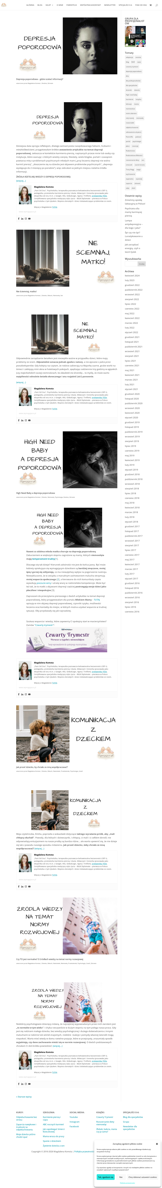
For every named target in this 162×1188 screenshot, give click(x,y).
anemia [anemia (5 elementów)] (138, 57)
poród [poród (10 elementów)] (128, 141)
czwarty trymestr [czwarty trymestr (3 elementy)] (132, 67)
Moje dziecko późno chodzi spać (25, 1135)
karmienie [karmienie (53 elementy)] (129, 99)
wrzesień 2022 (132, 294)
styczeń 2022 (131, 332)
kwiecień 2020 (132, 412)
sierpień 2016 (132, 602)
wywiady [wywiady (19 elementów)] (139, 179)
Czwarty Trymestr (104, 1117)
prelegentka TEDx (99, 196)
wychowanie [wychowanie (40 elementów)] (130, 174)
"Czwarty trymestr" (44, 625)
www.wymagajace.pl (27, 211)
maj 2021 (129, 370)
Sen (61, 295)
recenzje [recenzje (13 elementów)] (135, 146)
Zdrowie (50, 83)
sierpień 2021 (132, 356)
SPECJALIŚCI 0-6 (125, 5)
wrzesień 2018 (132, 483)
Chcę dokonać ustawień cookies (142, 1177)
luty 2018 (129, 517)
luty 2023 (129, 280)
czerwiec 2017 (132, 554)
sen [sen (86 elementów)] (143, 160)
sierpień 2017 (132, 545)
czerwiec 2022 (132, 308)
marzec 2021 (131, 379)
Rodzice (44, 83)
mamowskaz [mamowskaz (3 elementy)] (130, 109)
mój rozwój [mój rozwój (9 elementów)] (130, 118)
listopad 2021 (132, 341)
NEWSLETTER (109, 5)
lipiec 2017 (130, 550)
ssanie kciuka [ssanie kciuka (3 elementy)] (140, 165)
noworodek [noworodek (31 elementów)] (130, 123)
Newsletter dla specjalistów (130, 1128)
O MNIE (60, 5)
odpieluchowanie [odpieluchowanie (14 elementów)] (132, 127)
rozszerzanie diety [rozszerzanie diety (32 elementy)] (132, 160)
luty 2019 (129, 464)
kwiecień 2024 (132, 275)
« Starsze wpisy (24, 1096)
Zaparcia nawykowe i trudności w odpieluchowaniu (26, 1127)
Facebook (74, 1126)
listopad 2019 (132, 427)
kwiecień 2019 (132, 460)
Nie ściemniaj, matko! (26, 291)
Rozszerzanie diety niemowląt (105, 1123)
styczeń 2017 (131, 578)
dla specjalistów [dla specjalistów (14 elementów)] (131, 85)
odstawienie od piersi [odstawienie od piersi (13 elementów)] (133, 132)
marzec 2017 (131, 569)
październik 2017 (134, 535)
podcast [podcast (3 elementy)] (138, 137)
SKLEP (48, 5)
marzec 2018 (131, 512)
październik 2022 (134, 289)
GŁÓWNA (30, 5)
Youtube (74, 1117)
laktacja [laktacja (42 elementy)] (129, 104)
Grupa (126, 1121)
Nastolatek (56, 771)
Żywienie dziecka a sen (54, 1145)
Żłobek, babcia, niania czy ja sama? (106, 1130)
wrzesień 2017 (132, 540)
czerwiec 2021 (132, 365)
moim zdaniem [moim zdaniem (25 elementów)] (131, 113)
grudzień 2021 (132, 337)
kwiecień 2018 (132, 507)
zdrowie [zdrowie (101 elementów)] (137, 183)
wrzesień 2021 (132, 351)
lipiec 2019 (130, 446)
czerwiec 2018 (132, 498)
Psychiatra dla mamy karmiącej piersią (133, 212)
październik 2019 (134, 431)
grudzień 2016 (132, 583)
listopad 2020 (132, 398)
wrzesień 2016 (132, 597)
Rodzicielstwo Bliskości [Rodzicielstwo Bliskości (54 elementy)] (134, 155)
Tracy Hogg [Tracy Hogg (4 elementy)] (130, 169)
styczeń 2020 (131, 417)
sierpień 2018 (132, 488)
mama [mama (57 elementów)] (136, 104)
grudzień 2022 (132, 285)
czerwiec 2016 (132, 611)
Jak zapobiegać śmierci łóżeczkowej (54, 1130)
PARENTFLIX (71, 5)
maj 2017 (129, 559)
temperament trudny (43, 558)
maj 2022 (129, 313)
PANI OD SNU (141, 5)
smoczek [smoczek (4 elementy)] (129, 165)
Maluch (50, 295)
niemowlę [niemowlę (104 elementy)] (139, 118)
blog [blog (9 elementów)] (127, 62)
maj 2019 (129, 455)
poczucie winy (44, 583)
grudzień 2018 (132, 474)
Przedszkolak (65, 771)
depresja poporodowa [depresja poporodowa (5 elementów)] (133, 71)
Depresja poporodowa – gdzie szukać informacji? (39, 79)
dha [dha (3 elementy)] (127, 76)
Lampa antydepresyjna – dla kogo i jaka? (134, 224)
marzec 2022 (131, 322)
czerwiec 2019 (132, 450)
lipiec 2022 (130, 303)
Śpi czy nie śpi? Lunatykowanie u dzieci (134, 236)
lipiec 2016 (130, 606)
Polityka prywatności (127, 1183)
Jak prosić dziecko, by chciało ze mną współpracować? (42, 767)
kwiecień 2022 (132, 318)
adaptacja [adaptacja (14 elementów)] (129, 57)
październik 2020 (134, 403)
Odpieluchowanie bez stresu (26, 1118)
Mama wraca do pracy (53, 1136)
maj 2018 (129, 502)
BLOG (39, 5)
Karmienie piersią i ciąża (52, 1118)
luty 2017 (129, 573)
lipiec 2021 (130, 360)
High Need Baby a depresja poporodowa (35, 493)
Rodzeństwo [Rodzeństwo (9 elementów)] (130, 151)
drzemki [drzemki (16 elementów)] (129, 90)
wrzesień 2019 (132, 436)
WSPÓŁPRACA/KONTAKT (90, 5)
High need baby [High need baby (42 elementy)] (131, 95)
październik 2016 (134, 592)
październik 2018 (134, 479)
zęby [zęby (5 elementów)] (127, 188)
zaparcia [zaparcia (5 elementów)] (129, 183)
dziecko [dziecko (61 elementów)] (137, 90)
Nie (121, 1177)
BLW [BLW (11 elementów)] (133, 62)
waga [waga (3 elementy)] (138, 169)
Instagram (74, 1121)
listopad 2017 (132, 531)
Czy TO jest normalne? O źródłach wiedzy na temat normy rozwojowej (49, 959)
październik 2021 (134, 346)
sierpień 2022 (132, 299)
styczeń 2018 (131, 521)
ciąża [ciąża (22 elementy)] (139, 62)
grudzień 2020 (132, 393)
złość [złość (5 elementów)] (133, 188)
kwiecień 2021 (132, 375)
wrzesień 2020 (132, 408)
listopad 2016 (132, 588)
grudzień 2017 (132, 526)
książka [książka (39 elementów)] (138, 99)
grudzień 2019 (132, 422)
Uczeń (81, 771)
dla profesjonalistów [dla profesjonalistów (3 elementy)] (133, 81)
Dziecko (44, 295)
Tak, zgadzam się (105, 1177)
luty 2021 (129, 384)
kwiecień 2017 (132, 564)
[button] (157, 1144)
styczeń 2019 (131, 469)
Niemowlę (56, 295)
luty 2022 (129, 327)
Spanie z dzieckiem (52, 1141)
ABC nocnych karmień (53, 1124)
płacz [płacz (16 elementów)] (128, 146)
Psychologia (59, 497)
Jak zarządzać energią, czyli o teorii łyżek (132, 248)
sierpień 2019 (132, 441)
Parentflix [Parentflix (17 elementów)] (129, 137)
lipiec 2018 (130, 493)
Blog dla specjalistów (133, 1117)
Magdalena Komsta (34, 83)
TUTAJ (54, 207)
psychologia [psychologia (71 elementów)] (137, 141)
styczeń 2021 (131, 389)
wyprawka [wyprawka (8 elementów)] (129, 179)
